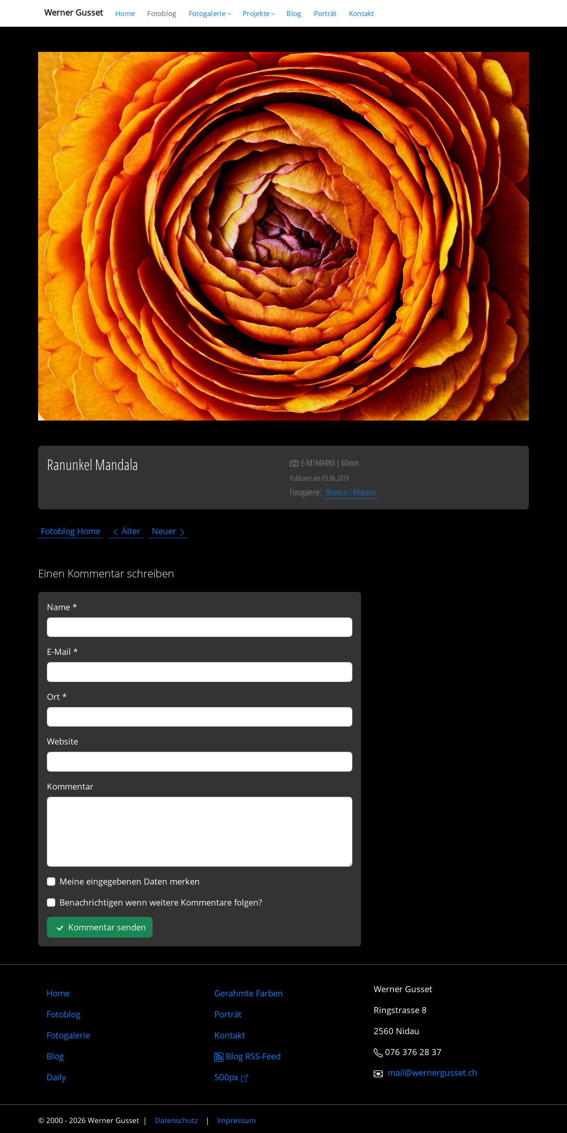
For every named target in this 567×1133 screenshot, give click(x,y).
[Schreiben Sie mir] (361, 13)
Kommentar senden (100, 927)
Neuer (169, 531)
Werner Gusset (73, 12)
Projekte (258, 13)
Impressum (236, 1120)
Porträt (228, 1014)
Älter (126, 531)
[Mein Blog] (293, 13)
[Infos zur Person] (325, 13)
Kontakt (229, 1035)
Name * (62, 606)
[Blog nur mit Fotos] (161, 13)
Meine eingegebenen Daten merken (129, 881)
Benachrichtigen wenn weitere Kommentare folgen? (160, 902)
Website (62, 741)
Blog (55, 1056)
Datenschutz (176, 1120)
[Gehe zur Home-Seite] (125, 13)
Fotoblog (63, 1014)
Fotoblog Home (70, 531)
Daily (56, 1077)
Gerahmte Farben (248, 993)
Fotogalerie (209, 13)
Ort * (57, 696)
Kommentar (70, 786)
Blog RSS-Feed (247, 1056)
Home (58, 993)
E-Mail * (62, 651)
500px (231, 1077)
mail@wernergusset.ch (432, 1072)
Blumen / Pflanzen (351, 492)
